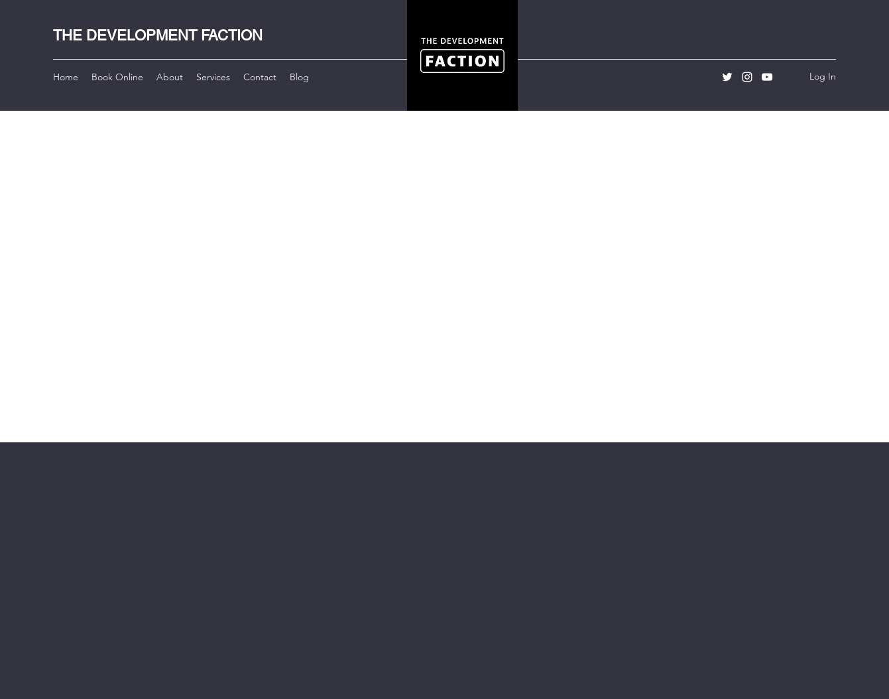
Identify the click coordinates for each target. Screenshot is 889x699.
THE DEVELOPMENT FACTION (158, 35)
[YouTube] (767, 77)
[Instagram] (747, 77)
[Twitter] (727, 77)
